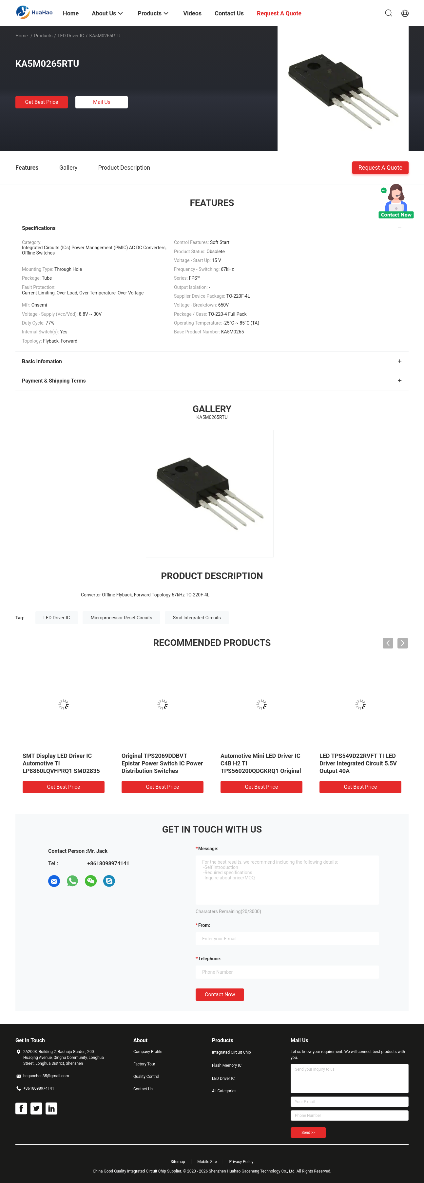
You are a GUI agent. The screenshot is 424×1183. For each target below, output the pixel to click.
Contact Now (220, 994)
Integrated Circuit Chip (231, 1052)
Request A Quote (380, 167)
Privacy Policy (241, 1161)
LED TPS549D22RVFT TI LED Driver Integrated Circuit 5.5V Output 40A (358, 763)
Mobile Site (207, 1161)
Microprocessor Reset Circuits (121, 617)
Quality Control (146, 1076)
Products (43, 35)
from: (204, 925)
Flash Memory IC (226, 1065)
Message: (208, 848)
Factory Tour (144, 1064)
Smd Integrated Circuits (197, 617)
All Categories (224, 1091)
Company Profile (147, 1051)
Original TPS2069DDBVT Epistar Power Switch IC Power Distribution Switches (162, 763)
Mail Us (101, 102)
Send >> (308, 1132)
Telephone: (209, 958)
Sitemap (178, 1161)
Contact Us (143, 1089)
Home (21, 35)
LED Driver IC (71, 35)
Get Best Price (41, 102)
